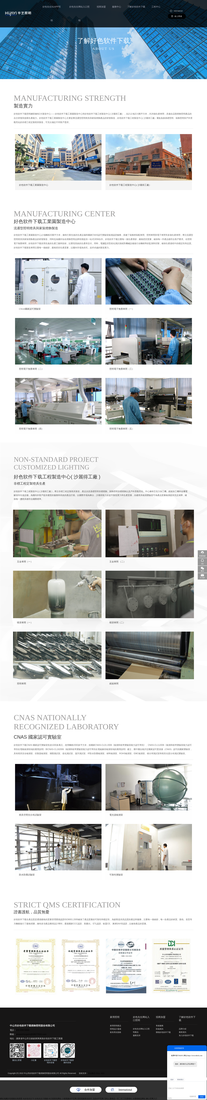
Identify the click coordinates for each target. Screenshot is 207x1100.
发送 (201, 1097)
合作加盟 (89, 1089)
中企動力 (92, 1073)
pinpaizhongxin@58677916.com (31, 1034)
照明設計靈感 (115, 1029)
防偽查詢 (159, 1029)
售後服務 (159, 1026)
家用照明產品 (115, 1026)
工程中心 (156, 7)
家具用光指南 (115, 1032)
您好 (172, 1079)
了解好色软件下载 (136, 7)
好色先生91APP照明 (53, 7)
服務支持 (136, 1035)
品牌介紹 (182, 1029)
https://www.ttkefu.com (194, 1055)
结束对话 (193, 1096)
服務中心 (117, 7)
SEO (102, 1073)
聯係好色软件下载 (163, 1032)
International (178, 5)
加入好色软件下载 (186, 1035)
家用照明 (114, 1017)
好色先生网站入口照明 (80, 7)
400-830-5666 (22, 1030)
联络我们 (180, 1079)
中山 (98, 1073)
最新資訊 (182, 1032)
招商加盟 (102, 7)
